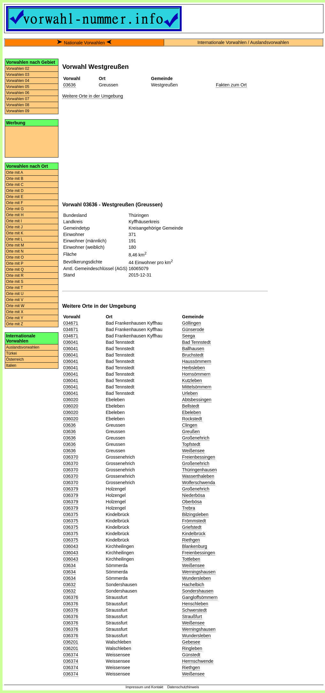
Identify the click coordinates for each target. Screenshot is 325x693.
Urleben (190, 393)
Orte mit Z (14, 324)
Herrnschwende (197, 661)
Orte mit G (15, 209)
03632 (69, 584)
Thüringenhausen (199, 469)
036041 (70, 342)
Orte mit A (14, 172)
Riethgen (191, 539)
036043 (70, 546)
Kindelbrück (193, 533)
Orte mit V (14, 300)
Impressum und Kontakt (144, 687)
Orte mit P (14, 263)
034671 (70, 323)
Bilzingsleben (195, 514)
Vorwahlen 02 (17, 68)
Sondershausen (197, 590)
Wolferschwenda (198, 482)
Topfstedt (191, 444)
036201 (70, 642)
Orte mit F (14, 203)
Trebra (188, 508)
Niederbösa (193, 495)
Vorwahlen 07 (17, 99)
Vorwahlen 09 (17, 111)
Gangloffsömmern (199, 597)
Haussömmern (196, 361)
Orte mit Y (14, 318)
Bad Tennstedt (196, 342)
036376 (70, 597)
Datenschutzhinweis (183, 687)
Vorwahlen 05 (17, 87)
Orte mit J (14, 227)
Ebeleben (191, 412)
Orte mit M (15, 245)
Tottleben (191, 559)
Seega (188, 335)
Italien (11, 365)
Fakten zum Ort (231, 84)
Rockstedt (192, 418)
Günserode (193, 329)
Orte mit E (14, 197)
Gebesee (191, 642)
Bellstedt (190, 406)
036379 (70, 488)
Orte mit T (14, 287)
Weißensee (193, 450)
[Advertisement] (31, 141)
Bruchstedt (192, 355)
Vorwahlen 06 (17, 93)
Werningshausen (198, 571)
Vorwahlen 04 (17, 80)
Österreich (15, 359)
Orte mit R (15, 275)
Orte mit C (15, 184)
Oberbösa (191, 501)
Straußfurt (192, 616)
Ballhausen (193, 348)
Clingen (189, 425)
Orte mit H (15, 215)
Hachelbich (193, 584)
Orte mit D (15, 190)
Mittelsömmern (196, 386)
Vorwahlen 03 (17, 74)
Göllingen (191, 323)
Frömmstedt (194, 520)
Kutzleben (192, 380)
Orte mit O (15, 257)
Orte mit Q (15, 269)
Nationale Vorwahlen (84, 42)
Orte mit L (14, 239)
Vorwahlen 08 (17, 105)
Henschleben (195, 603)
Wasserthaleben (198, 476)
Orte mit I (14, 221)
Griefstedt (191, 527)
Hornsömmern (196, 374)
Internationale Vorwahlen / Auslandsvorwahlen (243, 42)
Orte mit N (15, 251)
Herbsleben (193, 367)
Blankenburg (194, 546)
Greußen (191, 431)
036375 (70, 514)
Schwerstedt (194, 610)
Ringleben (192, 648)
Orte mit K (14, 233)
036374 (70, 654)
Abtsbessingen (196, 399)
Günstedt (191, 654)
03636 (69, 84)
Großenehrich (195, 437)
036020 (70, 399)
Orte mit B (14, 178)
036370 (70, 457)
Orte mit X (14, 312)
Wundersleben (196, 578)
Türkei (11, 353)
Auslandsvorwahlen (22, 347)
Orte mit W (15, 306)
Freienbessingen (198, 457)
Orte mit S (14, 281)
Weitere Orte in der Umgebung (92, 96)
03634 (69, 565)
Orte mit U (15, 293)
